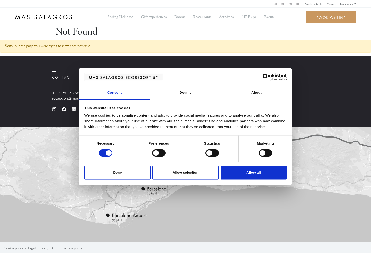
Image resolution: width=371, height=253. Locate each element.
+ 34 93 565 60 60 (68, 92)
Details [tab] (185, 93)
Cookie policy (13, 248)
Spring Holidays (120, 17)
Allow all (253, 173)
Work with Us (313, 4)
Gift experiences (154, 17)
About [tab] (256, 93)
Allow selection (185, 173)
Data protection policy (66, 248)
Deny (117, 173)
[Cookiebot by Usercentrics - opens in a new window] (266, 76)
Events (269, 17)
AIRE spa (248, 17)
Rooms (180, 17)
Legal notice (36, 248)
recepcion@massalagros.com (76, 98)
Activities (226, 17)
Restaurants (202, 17)
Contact (331, 4)
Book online (331, 17)
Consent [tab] (114, 93)
